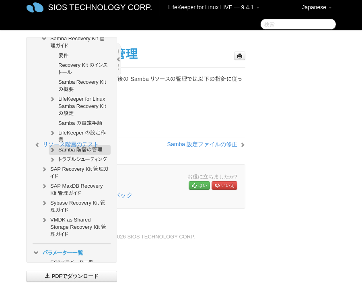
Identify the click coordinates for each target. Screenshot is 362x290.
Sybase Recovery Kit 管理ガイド (73, 205)
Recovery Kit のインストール (83, 68)
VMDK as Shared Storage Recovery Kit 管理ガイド (73, 226)
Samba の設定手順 (80, 123)
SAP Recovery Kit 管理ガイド (75, 171)
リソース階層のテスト (71, 144)
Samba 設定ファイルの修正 (202, 144)
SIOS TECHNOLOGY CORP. (100, 7)
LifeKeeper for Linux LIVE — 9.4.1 (213, 7)
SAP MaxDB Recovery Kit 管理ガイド (72, 188)
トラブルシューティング (78, 159)
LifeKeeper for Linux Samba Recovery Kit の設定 (77, 105)
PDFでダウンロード (72, 276)
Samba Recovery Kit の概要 (82, 85)
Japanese (317, 7)
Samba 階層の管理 (75, 150)
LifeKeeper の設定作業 (77, 135)
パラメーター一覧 (58, 253)
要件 (63, 55)
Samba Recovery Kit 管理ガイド (73, 41)
